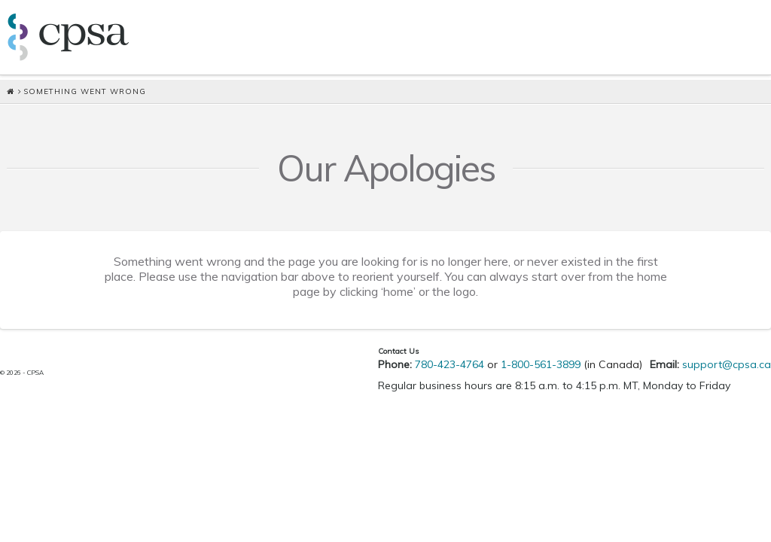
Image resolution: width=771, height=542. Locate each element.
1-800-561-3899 (541, 364)
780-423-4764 (449, 364)
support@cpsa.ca (726, 364)
